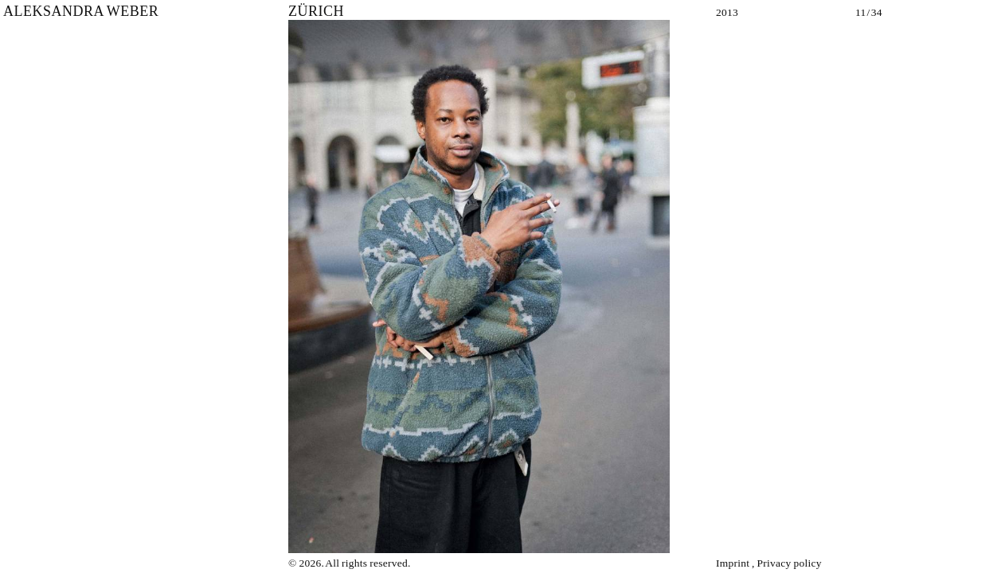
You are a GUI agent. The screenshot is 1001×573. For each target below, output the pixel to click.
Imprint (732, 563)
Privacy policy (789, 563)
